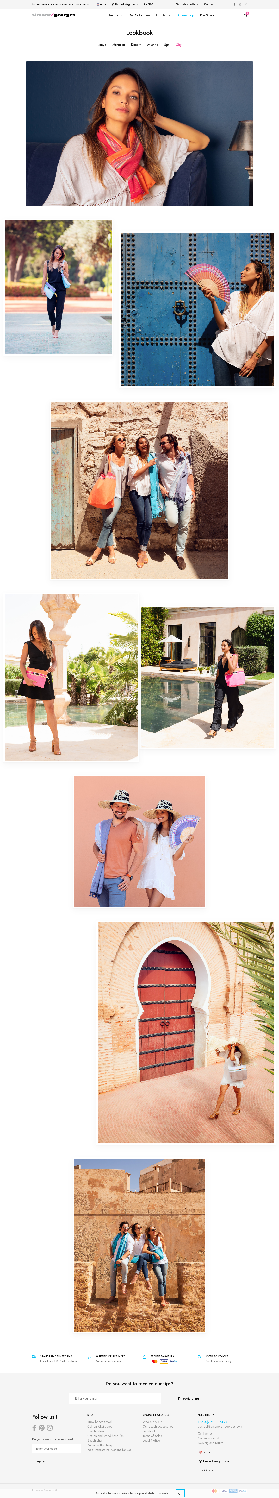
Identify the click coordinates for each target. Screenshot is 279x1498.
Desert (136, 44)
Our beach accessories (158, 1427)
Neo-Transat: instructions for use (109, 1450)
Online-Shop (185, 15)
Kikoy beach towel (99, 1422)
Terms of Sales (152, 1436)
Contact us (205, 1433)
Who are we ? (152, 1422)
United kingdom (124, 4)
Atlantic (152, 44)
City (179, 44)
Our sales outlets (187, 4)
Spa (167, 44)
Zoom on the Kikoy (99, 1445)
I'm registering (188, 1398)
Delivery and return (210, 1443)
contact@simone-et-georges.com (220, 1427)
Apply (41, 1461)
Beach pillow (95, 1431)
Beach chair (95, 1440)
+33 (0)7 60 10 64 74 (212, 1422)
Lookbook (163, 15)
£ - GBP (148, 4)
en (100, 4)
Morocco (118, 44)
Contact (209, 4)
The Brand (114, 15)
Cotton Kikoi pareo (100, 1427)
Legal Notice (151, 1440)
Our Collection (139, 15)
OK (180, 1493)
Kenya (101, 44)
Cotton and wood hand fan (105, 1436)
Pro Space (207, 15)
